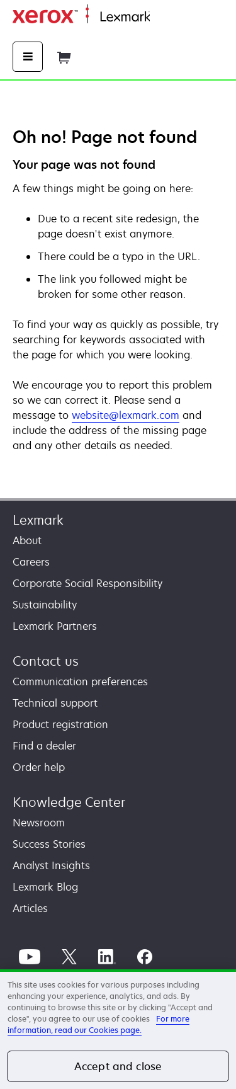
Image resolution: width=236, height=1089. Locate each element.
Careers (31, 562)
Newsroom (39, 823)
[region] (118, 1029)
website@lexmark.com (125, 415)
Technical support (55, 703)
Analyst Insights (51, 865)
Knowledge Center (69, 802)
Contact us (46, 661)
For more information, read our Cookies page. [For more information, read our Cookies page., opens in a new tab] (98, 1024)
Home (162, 17)
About (27, 540)
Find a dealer (44, 746)
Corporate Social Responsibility (87, 583)
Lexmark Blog (45, 887)
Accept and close (118, 1066)
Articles (30, 908)
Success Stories (49, 844)
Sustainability (45, 605)
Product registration (60, 724)
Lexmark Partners (55, 626)
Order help (39, 767)
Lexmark (38, 519)
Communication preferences (80, 681)
